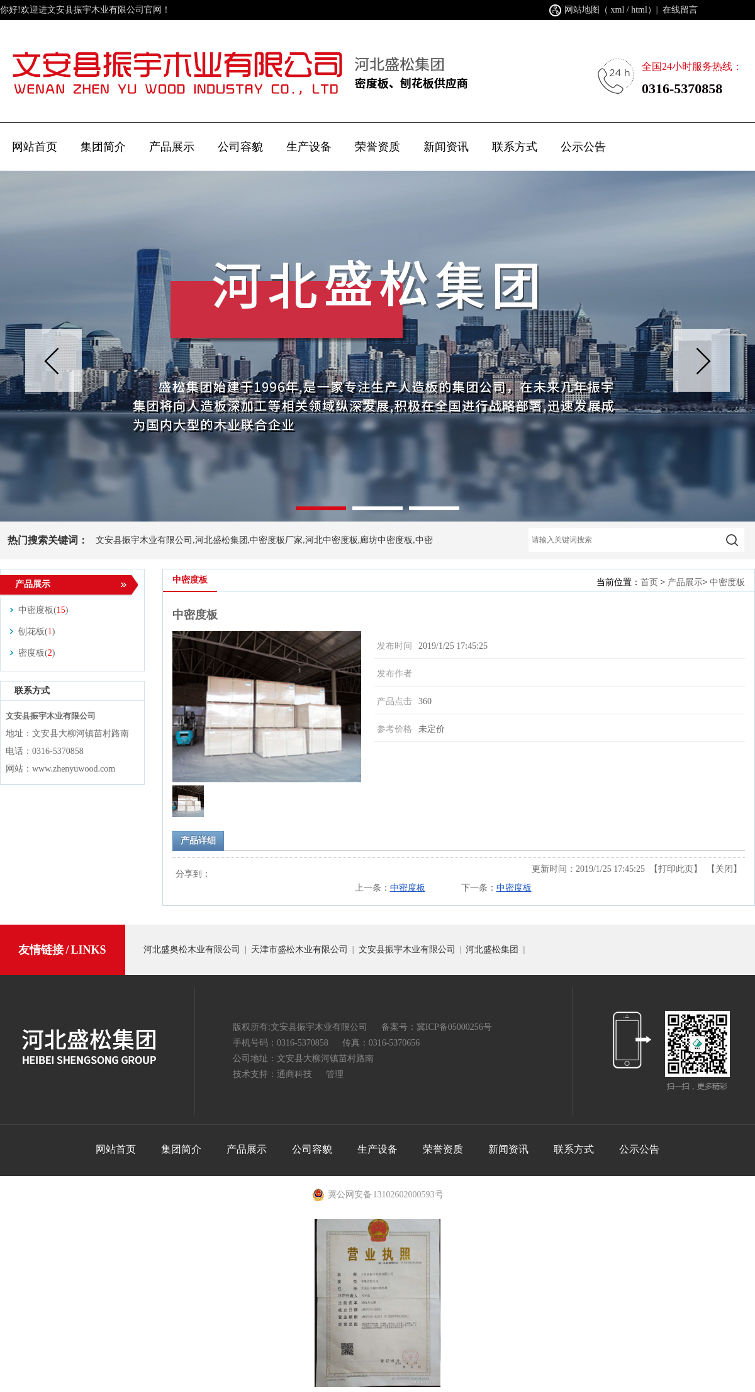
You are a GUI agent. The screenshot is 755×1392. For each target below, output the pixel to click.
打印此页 (675, 869)
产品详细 (198, 840)
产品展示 (685, 582)
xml (618, 9)
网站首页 (34, 146)
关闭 (724, 869)
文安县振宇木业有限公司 (407, 949)
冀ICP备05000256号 (454, 1027)
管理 (335, 1074)
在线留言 (680, 9)
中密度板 (727, 582)
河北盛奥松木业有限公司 (191, 949)
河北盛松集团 (492, 949)
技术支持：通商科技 (272, 1074)
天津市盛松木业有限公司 (299, 949)
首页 (649, 582)
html (639, 9)
